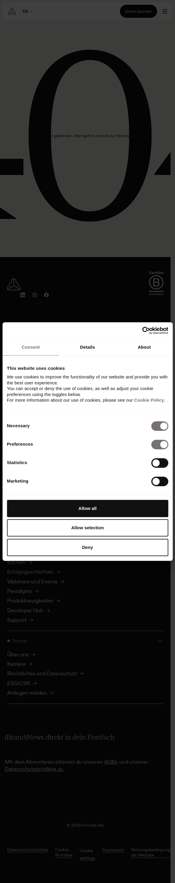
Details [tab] (87, 347)
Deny (87, 547)
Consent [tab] (31, 347)
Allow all (87, 508)
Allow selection (87, 527)
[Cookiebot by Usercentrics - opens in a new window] (142, 330)
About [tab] (144, 347)
